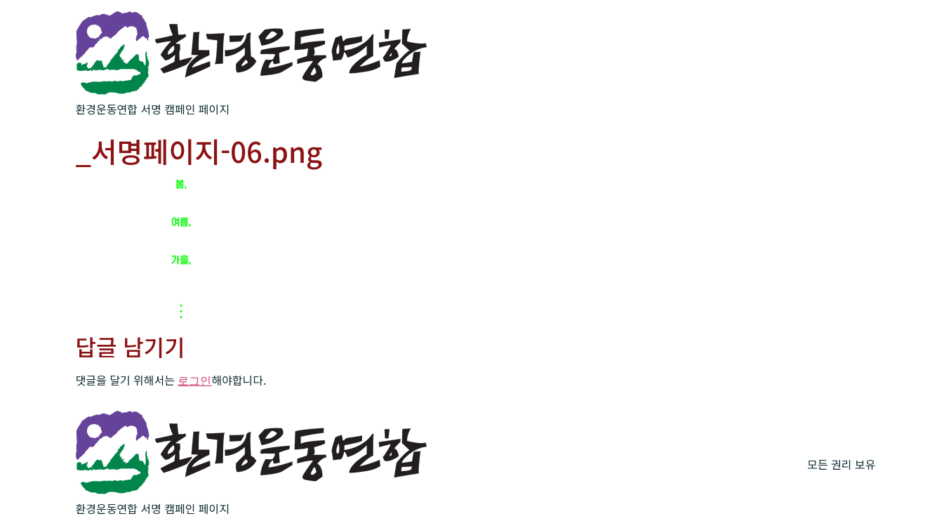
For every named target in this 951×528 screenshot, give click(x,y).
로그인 (194, 381)
